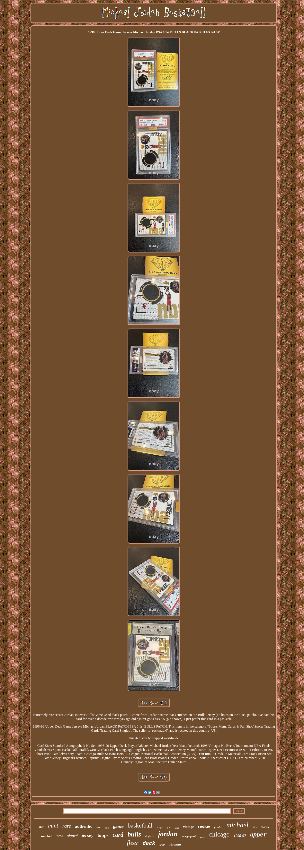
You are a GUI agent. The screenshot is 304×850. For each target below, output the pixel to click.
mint (53, 825)
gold (177, 828)
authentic (83, 826)
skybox (149, 836)
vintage (188, 827)
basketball (140, 825)
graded (218, 827)
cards (265, 827)
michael (237, 825)
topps (102, 835)
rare (66, 826)
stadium (175, 844)
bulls (134, 834)
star (41, 827)
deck (149, 843)
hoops (160, 827)
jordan (168, 834)
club (107, 827)
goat (169, 827)
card (118, 834)
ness (59, 836)
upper (258, 835)
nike (254, 827)
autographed (189, 836)
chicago (219, 834)
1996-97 (240, 836)
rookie (204, 826)
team (162, 844)
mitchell (46, 836)
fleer (132, 842)
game (118, 826)
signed (72, 836)
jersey (87, 835)
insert (202, 837)
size (98, 827)
